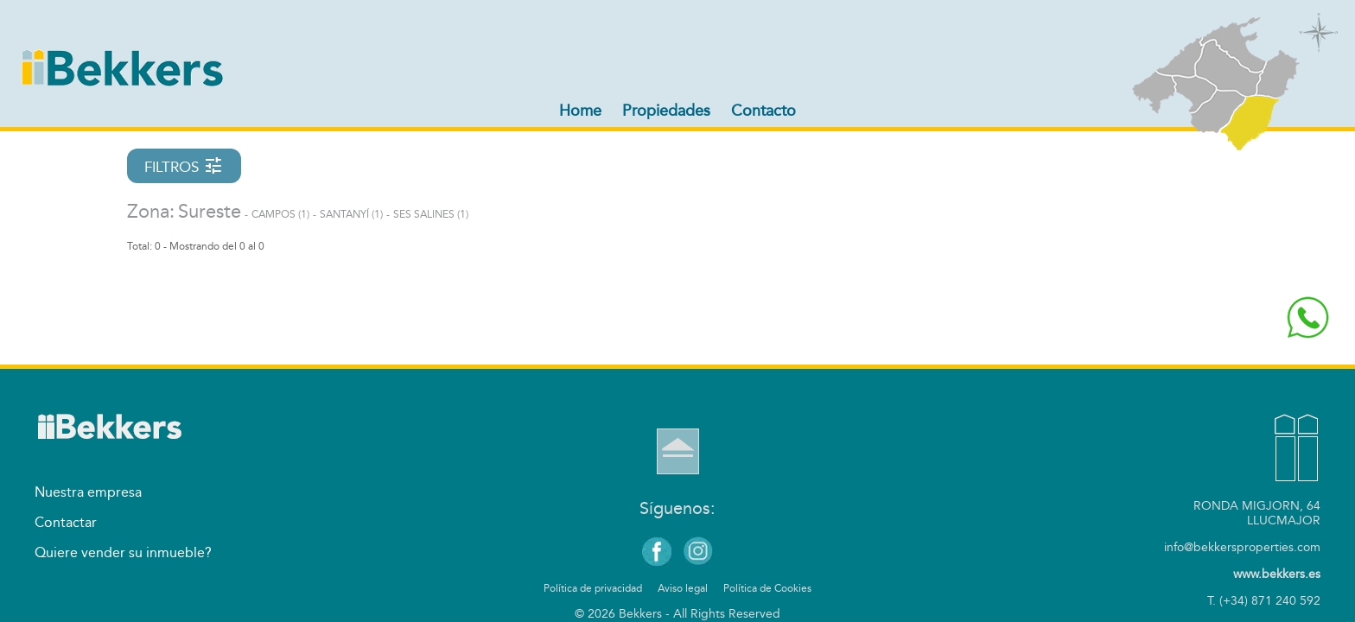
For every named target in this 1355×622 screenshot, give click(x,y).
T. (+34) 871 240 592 (1263, 600)
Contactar (66, 522)
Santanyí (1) (351, 214)
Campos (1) (280, 214)
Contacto (763, 110)
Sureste (209, 211)
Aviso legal (683, 588)
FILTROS (184, 166)
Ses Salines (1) (430, 214)
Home (580, 110)
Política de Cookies (767, 588)
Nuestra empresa (88, 492)
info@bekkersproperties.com (1242, 547)
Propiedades (666, 110)
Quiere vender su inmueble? (123, 552)
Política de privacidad (593, 588)
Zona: (151, 211)
